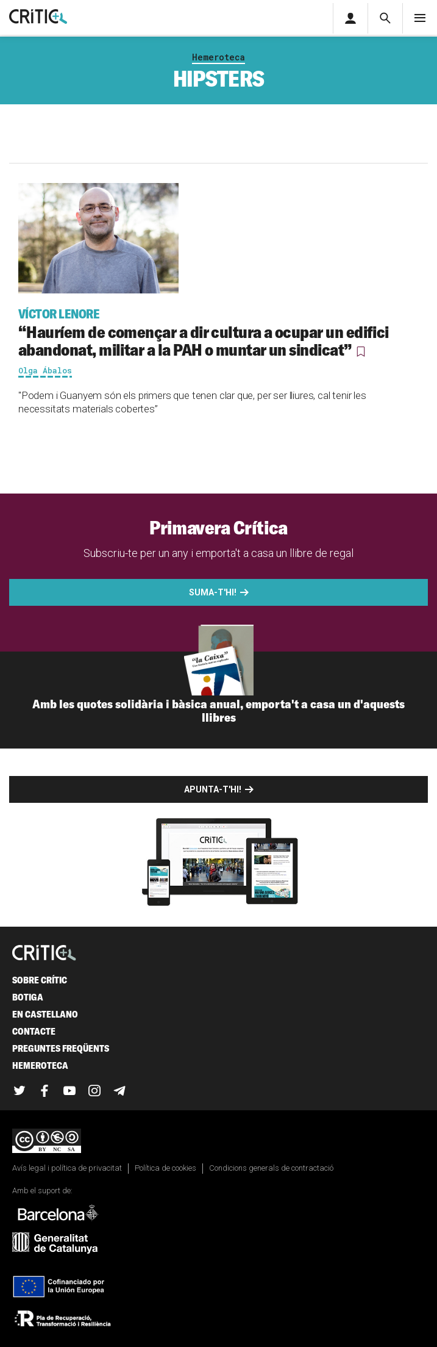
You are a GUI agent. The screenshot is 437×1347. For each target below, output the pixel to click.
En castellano (45, 1014)
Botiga (27, 997)
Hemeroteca (218, 57)
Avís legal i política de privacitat (67, 1168)
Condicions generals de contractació (271, 1168)
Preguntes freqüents (60, 1048)
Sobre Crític (39, 980)
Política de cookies (165, 1168)
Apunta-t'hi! (212, 789)
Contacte (33, 1031)
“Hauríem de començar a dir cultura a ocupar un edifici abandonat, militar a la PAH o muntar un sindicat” (218, 333)
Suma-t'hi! (212, 592)
